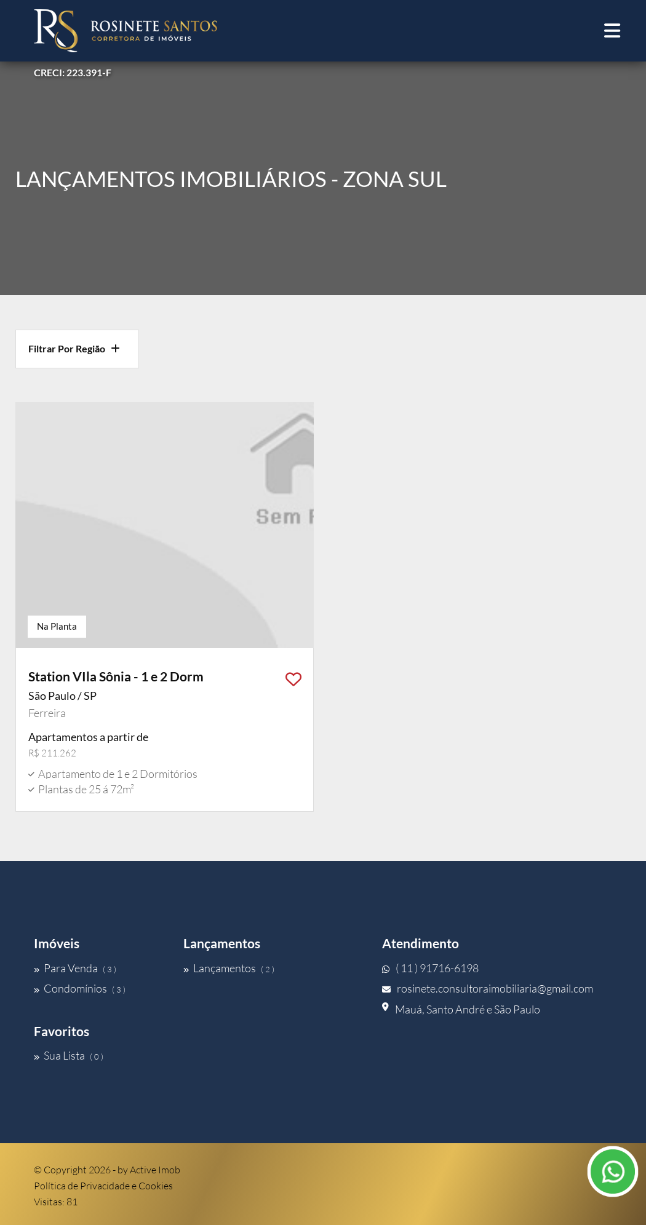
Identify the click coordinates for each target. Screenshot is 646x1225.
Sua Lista (68, 1055)
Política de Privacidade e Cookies (103, 1185)
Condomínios (80, 988)
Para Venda (75, 968)
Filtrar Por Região (74, 348)
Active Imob (155, 1170)
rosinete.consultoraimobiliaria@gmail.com (487, 988)
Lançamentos (228, 968)
